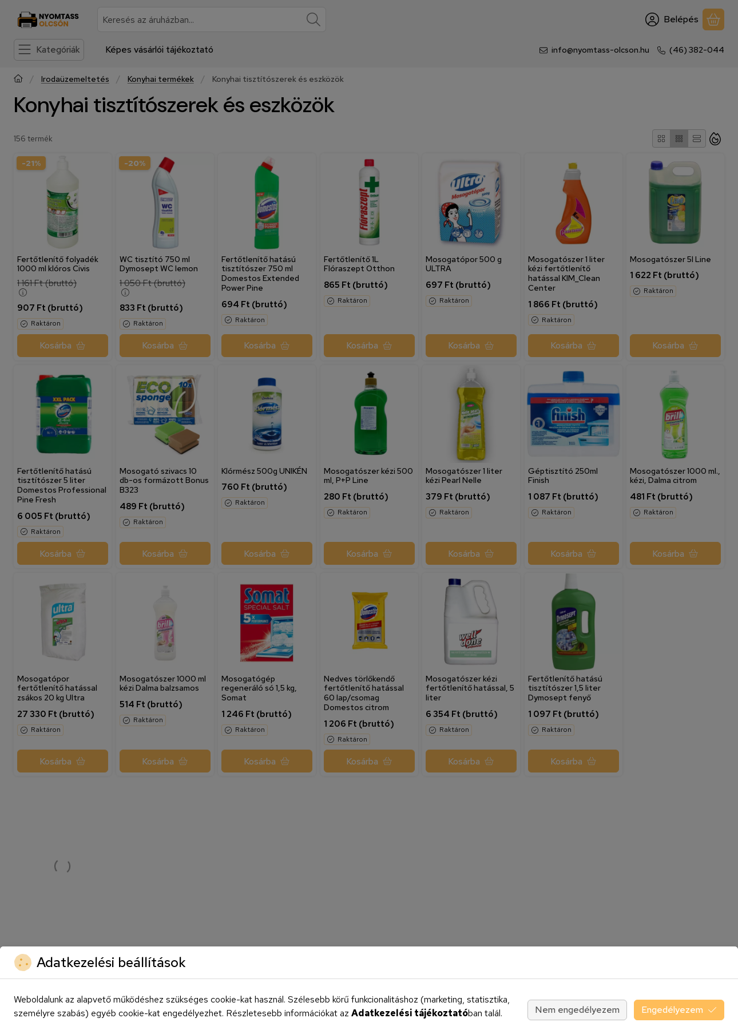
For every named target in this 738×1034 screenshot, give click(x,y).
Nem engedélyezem (577, 1010)
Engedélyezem (679, 1010)
